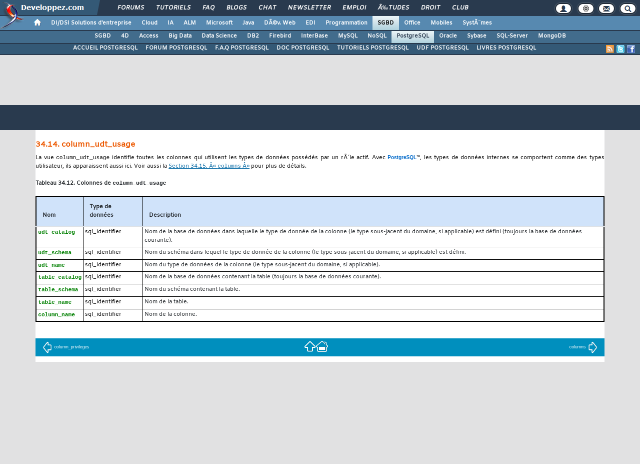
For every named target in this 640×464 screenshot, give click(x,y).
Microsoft (219, 23)
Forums (130, 8)
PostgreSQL (412, 36)
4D (125, 36)
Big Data (180, 36)
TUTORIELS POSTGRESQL (372, 48)
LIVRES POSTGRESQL (506, 48)
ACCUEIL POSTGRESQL (105, 48)
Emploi (354, 8)
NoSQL (377, 36)
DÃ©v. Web (280, 23)
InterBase (314, 36)
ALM (190, 23)
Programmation (347, 23)
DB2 (253, 36)
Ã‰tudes (393, 8)
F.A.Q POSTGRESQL (241, 48)
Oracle (448, 36)
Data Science (219, 36)
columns (584, 351)
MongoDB (552, 36)
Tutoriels (173, 8)
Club (460, 8)
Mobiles (441, 23)
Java (248, 23)
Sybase (476, 36)
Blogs (237, 8)
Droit (430, 8)
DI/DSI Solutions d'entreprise (91, 23)
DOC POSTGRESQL (302, 48)
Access (148, 36)
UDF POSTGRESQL (442, 48)
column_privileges (66, 351)
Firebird (280, 36)
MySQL (348, 36)
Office (412, 23)
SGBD (386, 23)
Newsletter (309, 8)
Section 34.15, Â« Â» (209, 167)
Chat (267, 8)
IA (171, 23)
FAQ (209, 8)
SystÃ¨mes (477, 23)
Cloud (150, 23)
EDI (311, 23)
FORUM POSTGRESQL (176, 48)
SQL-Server (512, 36)
